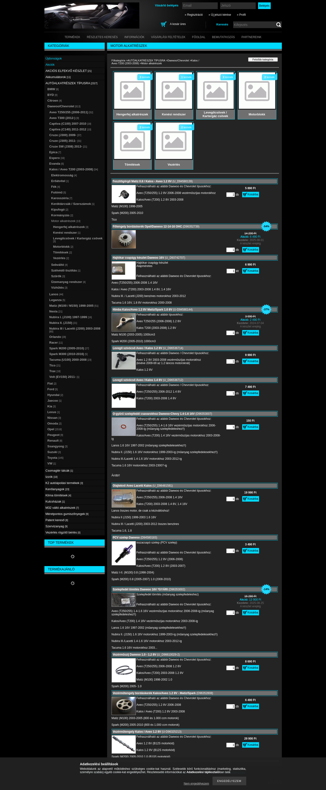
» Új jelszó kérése (219, 14)
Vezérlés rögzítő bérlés (63, 532)
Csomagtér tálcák (59, 470)
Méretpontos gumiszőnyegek (67, 514)
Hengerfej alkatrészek (70, 227)
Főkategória (118, 60)
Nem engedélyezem (196, 783)
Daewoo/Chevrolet (178, 60)
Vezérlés (61, 258)
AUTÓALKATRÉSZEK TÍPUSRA (146, 60)
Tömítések (62, 252)
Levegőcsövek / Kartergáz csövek (78, 240)
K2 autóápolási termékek (64, 483)
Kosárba (253, 194)
